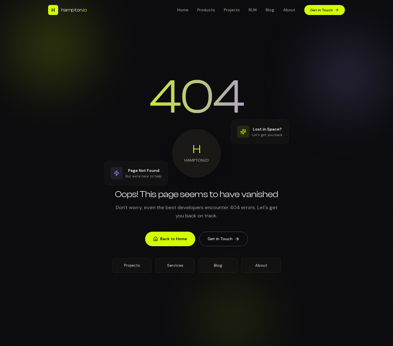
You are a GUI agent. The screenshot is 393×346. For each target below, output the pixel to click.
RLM (253, 10)
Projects (232, 10)
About (289, 10)
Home (182, 10)
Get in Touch (324, 10)
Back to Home (170, 242)
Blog (270, 10)
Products (206, 10)
